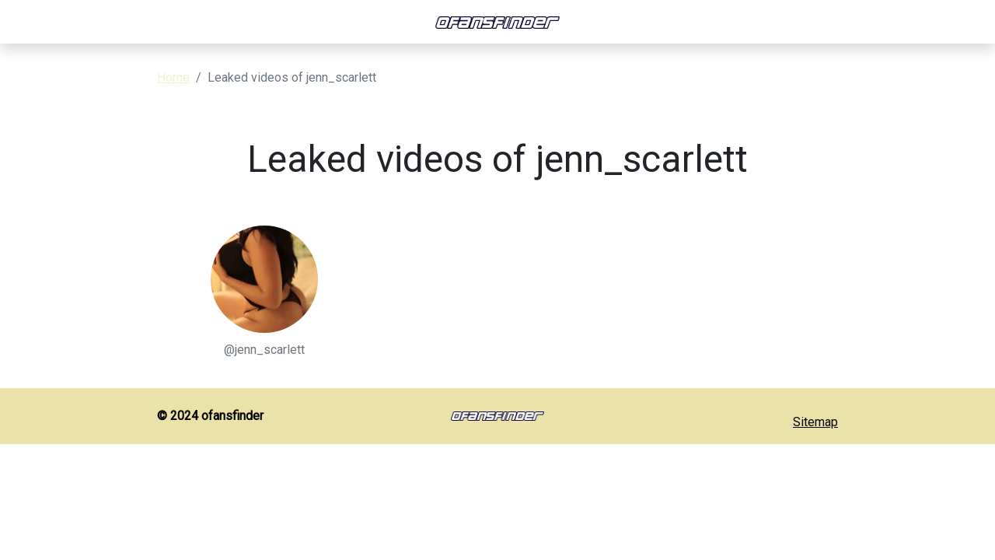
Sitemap (815, 422)
